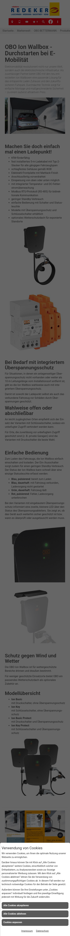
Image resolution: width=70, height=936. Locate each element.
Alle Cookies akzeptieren (16, 905)
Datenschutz (42, 931)
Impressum (27, 931)
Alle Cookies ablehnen (14, 913)
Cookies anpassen (12, 922)
